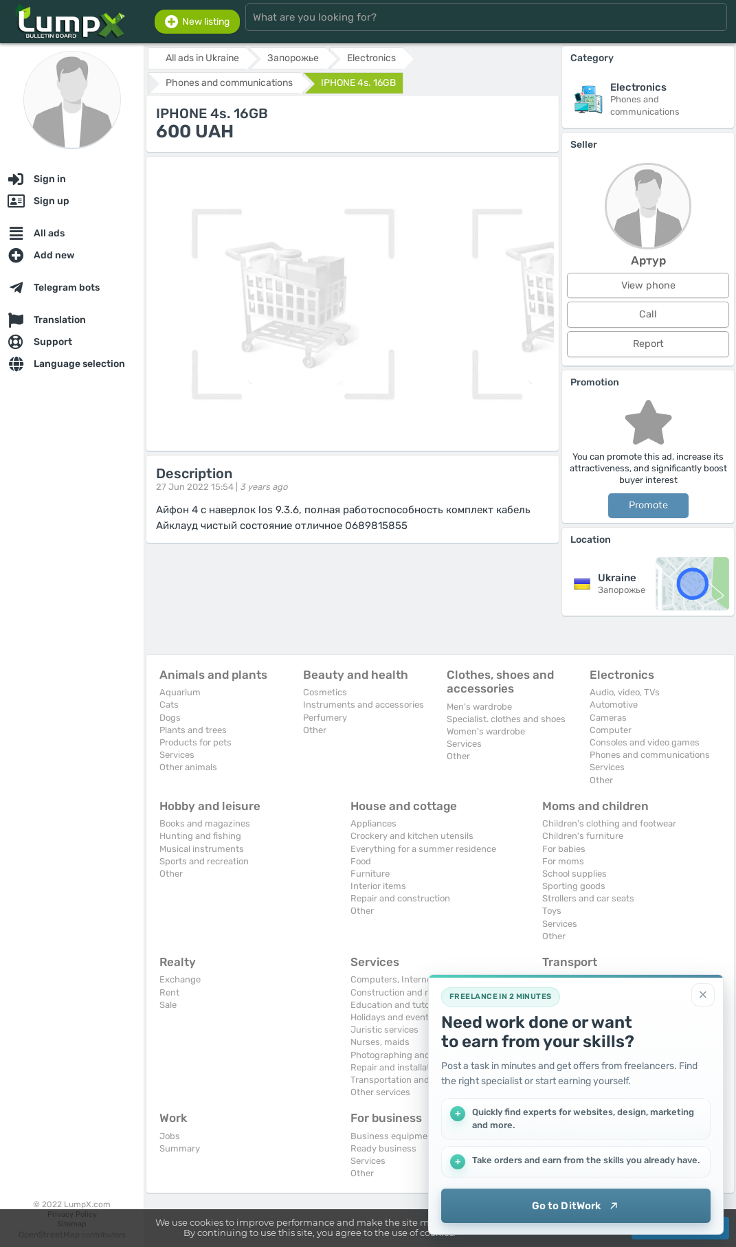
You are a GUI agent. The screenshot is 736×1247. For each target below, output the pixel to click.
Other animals (188, 767)
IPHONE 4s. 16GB (358, 83)
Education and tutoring (398, 1005)
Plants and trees (193, 730)
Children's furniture (582, 836)
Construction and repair (399, 992)
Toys (551, 911)
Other (314, 730)
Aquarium (180, 692)
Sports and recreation (204, 861)
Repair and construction (400, 898)
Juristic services (384, 1029)
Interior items (378, 886)
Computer (611, 730)
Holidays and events (392, 1017)
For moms (563, 861)
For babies (564, 849)
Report (648, 344)
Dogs (170, 717)
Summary (179, 1148)
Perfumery (325, 717)
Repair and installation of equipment (425, 1067)
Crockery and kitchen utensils (411, 836)
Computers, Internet (392, 979)
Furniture (370, 873)
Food (360, 861)
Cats (169, 704)
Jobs (169, 1136)
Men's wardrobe (479, 706)
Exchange (180, 979)
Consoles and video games (645, 742)
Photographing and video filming (417, 1055)
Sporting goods (573, 886)
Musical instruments (201, 849)
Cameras (608, 717)
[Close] (703, 995)
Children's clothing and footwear (609, 823)
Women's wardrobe (486, 731)
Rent (169, 992)
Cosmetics (325, 692)
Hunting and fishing (200, 836)
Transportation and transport (410, 1080)
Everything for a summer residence (423, 849)
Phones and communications (650, 755)
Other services (380, 1092)
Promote (648, 505)
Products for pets (195, 742)
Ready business (383, 1148)
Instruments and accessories (363, 704)
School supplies (574, 873)
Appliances (373, 823)
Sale (168, 1005)
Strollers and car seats (588, 898)
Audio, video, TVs (625, 692)
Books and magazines (204, 823)
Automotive (614, 704)
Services (176, 755)
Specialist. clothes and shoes (506, 719)
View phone (648, 285)
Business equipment (393, 1136)
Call (648, 314)
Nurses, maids (380, 1042)
